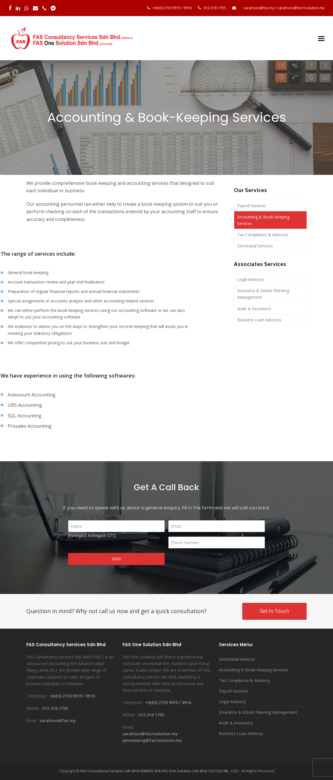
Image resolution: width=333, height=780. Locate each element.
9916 (188, 7)
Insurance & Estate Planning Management (263, 294)
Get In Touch (274, 611)
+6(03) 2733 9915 (166, 7)
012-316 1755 (215, 7)
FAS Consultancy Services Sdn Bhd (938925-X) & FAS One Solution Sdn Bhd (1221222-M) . (155, 770)
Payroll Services (251, 205)
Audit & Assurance (254, 308)
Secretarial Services (255, 246)
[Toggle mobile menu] (321, 38)
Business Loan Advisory (259, 319)
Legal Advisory (250, 279)
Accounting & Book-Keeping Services (263, 220)
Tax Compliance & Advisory (262, 234)
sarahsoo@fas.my (258, 7)
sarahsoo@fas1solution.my (300, 7)
